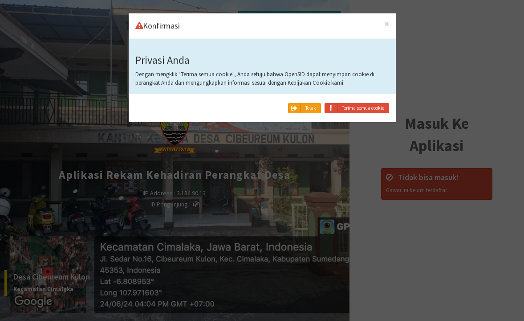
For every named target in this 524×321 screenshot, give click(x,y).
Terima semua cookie (354, 101)
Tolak (302, 101)
